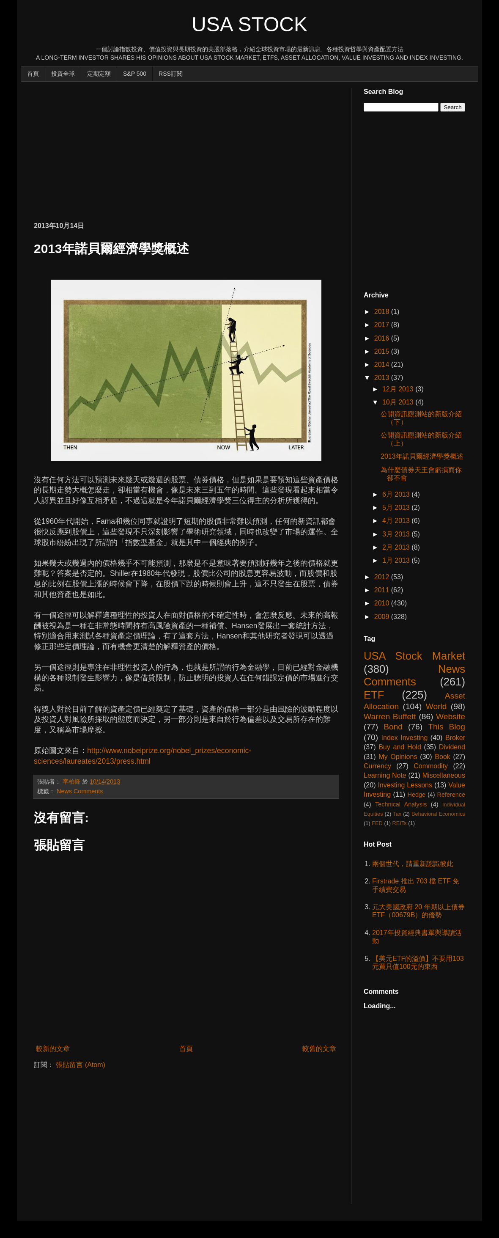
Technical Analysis (401, 804)
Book (442, 756)
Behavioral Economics (438, 814)
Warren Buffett (390, 716)
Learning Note (385, 775)
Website (450, 716)
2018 (382, 311)
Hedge (416, 794)
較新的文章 (53, 1048)
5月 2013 (396, 507)
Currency (377, 766)
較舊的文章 (319, 1048)
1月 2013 (396, 560)
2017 (382, 324)
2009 (382, 616)
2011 (382, 590)
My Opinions (397, 756)
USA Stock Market (414, 656)
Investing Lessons (405, 785)
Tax (397, 814)
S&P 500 (134, 73)
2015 (382, 351)
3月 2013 (396, 534)
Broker (455, 737)
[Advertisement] (133, 147)
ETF (374, 695)
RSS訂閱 (171, 73)
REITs (399, 823)
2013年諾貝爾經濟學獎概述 (422, 456)
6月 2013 (396, 494)
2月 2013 (396, 547)
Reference (451, 794)
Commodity (431, 766)
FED (377, 823)
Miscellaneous (443, 775)
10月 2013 (398, 402)
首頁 (33, 73)
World (436, 706)
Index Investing (404, 737)
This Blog (446, 726)
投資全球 (63, 73)
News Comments (80, 791)
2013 (382, 377)
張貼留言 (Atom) (80, 1064)
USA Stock (249, 24)
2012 (382, 576)
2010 (382, 603)
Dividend (452, 747)
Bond (393, 726)
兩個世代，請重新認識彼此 (412, 863)
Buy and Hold (399, 747)
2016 (382, 338)
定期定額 (99, 73)
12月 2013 (398, 389)
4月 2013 (396, 520)
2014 (382, 364)
